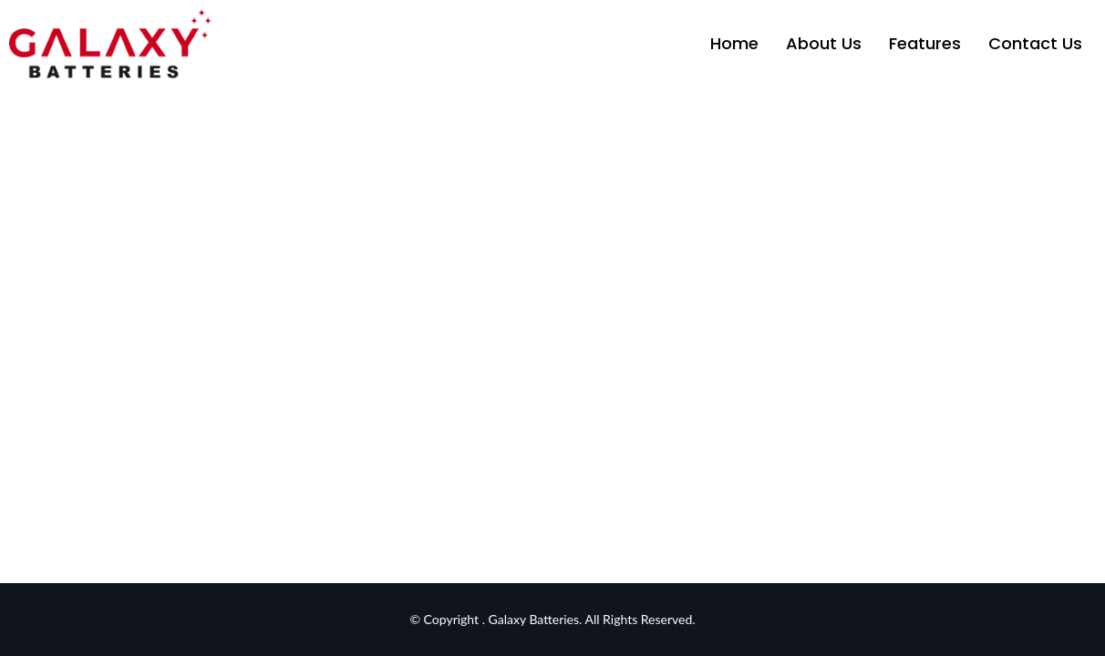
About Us (824, 44)
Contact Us (1035, 44)
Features (925, 44)
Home (734, 44)
